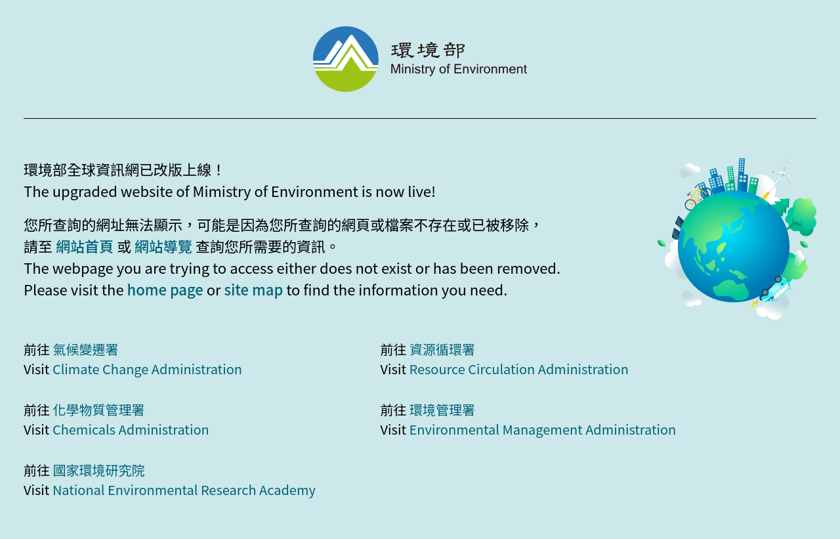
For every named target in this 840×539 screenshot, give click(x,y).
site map (253, 288)
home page (165, 288)
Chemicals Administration (130, 429)
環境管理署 (442, 409)
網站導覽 (163, 245)
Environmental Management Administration (542, 429)
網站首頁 (85, 245)
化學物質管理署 (98, 409)
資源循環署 (442, 348)
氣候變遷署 (85, 348)
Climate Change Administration (147, 368)
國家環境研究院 (98, 469)
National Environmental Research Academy (184, 489)
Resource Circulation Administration (518, 368)
